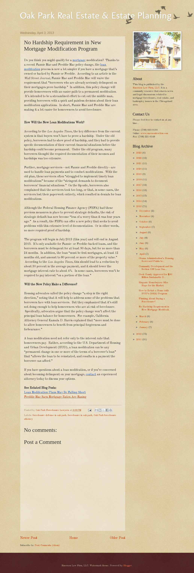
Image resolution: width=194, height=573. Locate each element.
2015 (139, 196)
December (145, 211)
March (143, 316)
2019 (139, 174)
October (144, 222)
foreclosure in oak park (80, 415)
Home (73, 538)
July (141, 238)
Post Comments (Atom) (47, 545)
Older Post (117, 538)
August (143, 232)
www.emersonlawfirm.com (154, 133)
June (142, 243)
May (142, 248)
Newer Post (28, 538)
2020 (139, 169)
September (145, 227)
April (142, 254)
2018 (139, 179)
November (145, 216)
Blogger (127, 565)
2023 (139, 153)
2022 (139, 158)
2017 (139, 185)
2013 (139, 206)
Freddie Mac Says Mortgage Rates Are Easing (55, 396)
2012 (139, 334)
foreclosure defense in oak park (49, 415)
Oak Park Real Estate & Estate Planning (95, 15)
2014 (139, 201)
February (144, 322)
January (144, 327)
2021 (139, 163)
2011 (139, 339)
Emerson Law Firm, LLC (146, 88)
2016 (139, 190)
